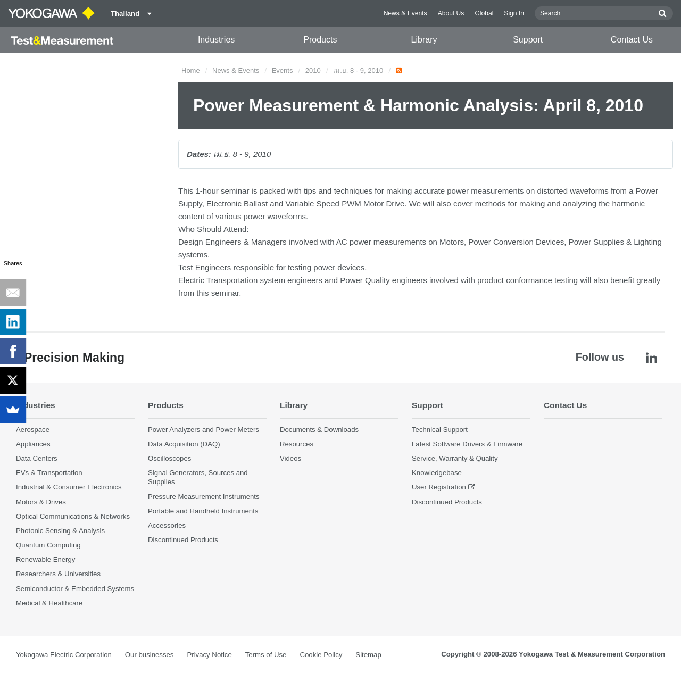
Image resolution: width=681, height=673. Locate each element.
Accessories (167, 525)
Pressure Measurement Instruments (204, 497)
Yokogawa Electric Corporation (64, 655)
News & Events (405, 13)
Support (528, 39)
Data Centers (36, 458)
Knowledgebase (437, 473)
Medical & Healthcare (49, 603)
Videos (290, 458)
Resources (296, 444)
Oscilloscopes (169, 458)
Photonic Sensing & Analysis (60, 531)
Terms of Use (266, 655)
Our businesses (149, 655)
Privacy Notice (209, 655)
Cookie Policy (321, 655)
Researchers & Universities (58, 574)
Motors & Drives (41, 502)
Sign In (514, 13)
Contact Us (632, 39)
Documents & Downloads (319, 430)
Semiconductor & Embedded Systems (75, 589)
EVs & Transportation (49, 473)
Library (424, 39)
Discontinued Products (183, 540)
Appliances (33, 444)
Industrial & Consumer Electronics (69, 487)
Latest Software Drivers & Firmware (467, 444)
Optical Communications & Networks (73, 516)
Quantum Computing (48, 545)
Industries (216, 39)
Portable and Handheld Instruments (203, 511)
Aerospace (32, 430)
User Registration (439, 487)
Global (484, 13)
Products (320, 39)
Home (190, 70)
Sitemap (368, 655)
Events (282, 70)
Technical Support (440, 430)
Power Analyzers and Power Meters (203, 430)
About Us (451, 13)
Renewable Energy (45, 559)
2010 (313, 70)
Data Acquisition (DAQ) (184, 444)
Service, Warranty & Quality (454, 458)
